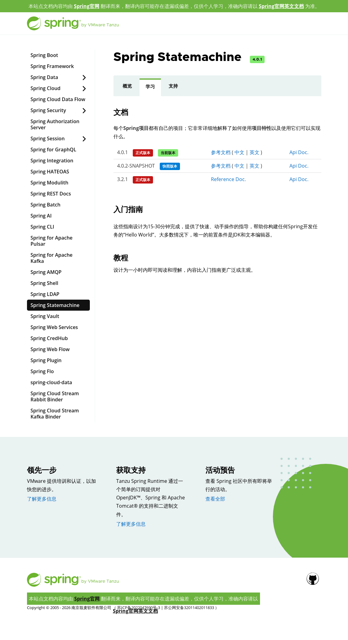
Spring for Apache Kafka (52, 258)
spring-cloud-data (51, 382)
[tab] (127, 87)
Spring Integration (52, 160)
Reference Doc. (228, 179)
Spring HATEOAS (50, 171)
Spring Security (58, 110)
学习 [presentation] (150, 86)
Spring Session (58, 138)
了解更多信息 (41, 498)
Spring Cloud (58, 88)
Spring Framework (52, 66)
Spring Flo (42, 371)
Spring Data (58, 77)
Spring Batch (46, 204)
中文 (239, 152)
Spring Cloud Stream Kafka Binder (55, 413)
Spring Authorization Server (55, 124)
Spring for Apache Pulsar (52, 240)
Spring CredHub (49, 338)
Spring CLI (42, 226)
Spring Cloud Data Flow (58, 99)
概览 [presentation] (127, 86)
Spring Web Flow (50, 349)
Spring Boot (44, 55)
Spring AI (41, 215)
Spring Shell (44, 283)
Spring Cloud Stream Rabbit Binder (55, 396)
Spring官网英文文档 (281, 6)
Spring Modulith (49, 182)
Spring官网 (86, 6)
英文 (254, 152)
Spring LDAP (45, 294)
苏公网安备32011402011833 (189, 607)
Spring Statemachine (55, 305)
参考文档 (221, 152)
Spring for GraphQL (53, 149)
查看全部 (215, 498)
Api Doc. (298, 152)
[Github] (319, 58)
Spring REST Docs (51, 193)
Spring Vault (45, 316)
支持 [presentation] (173, 86)
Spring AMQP (46, 272)
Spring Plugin (46, 360)
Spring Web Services (54, 327)
